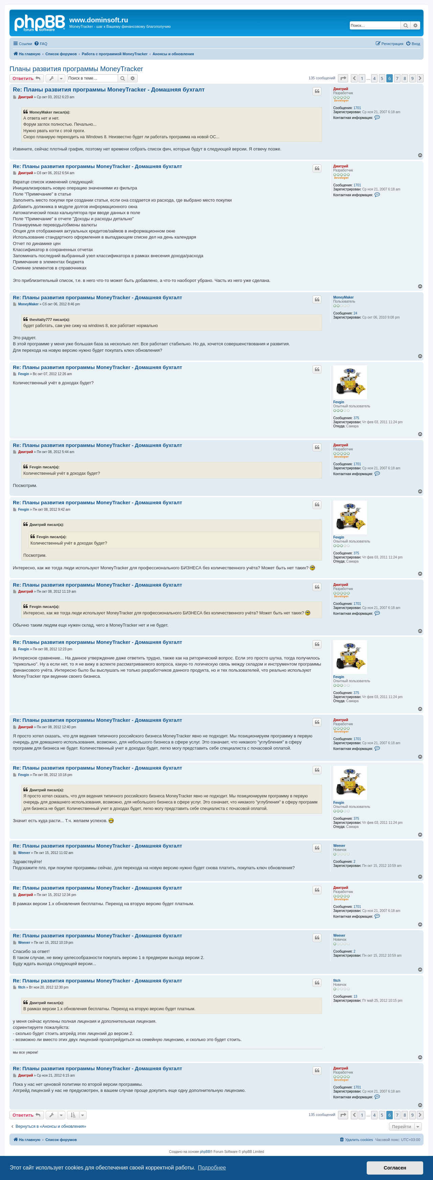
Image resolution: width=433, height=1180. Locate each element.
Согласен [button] (395, 1168)
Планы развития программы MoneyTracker (76, 69)
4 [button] (374, 78)
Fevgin (338, 402)
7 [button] (397, 78)
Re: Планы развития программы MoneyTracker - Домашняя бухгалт (109, 89)
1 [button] (362, 78)
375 (356, 418)
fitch (336, 980)
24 (355, 313)
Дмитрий (340, 89)
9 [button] (412, 78)
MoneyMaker (343, 297)
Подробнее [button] (212, 1168)
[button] (343, 78)
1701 (357, 108)
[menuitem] (40, 44)
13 (355, 996)
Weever (339, 846)
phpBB (205, 1152)
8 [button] (405, 78)
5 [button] (382, 78)
